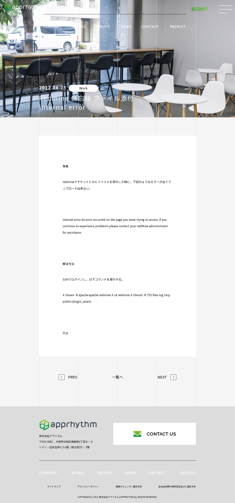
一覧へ (117, 377)
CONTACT (150, 27)
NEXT (167, 377)
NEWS (126, 27)
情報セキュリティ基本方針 (129, 486)
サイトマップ (54, 486)
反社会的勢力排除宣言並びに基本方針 (177, 486)
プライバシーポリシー (88, 486)
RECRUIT (178, 27)
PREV (68, 377)
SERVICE (102, 27)
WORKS (79, 27)
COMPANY (52, 27)
